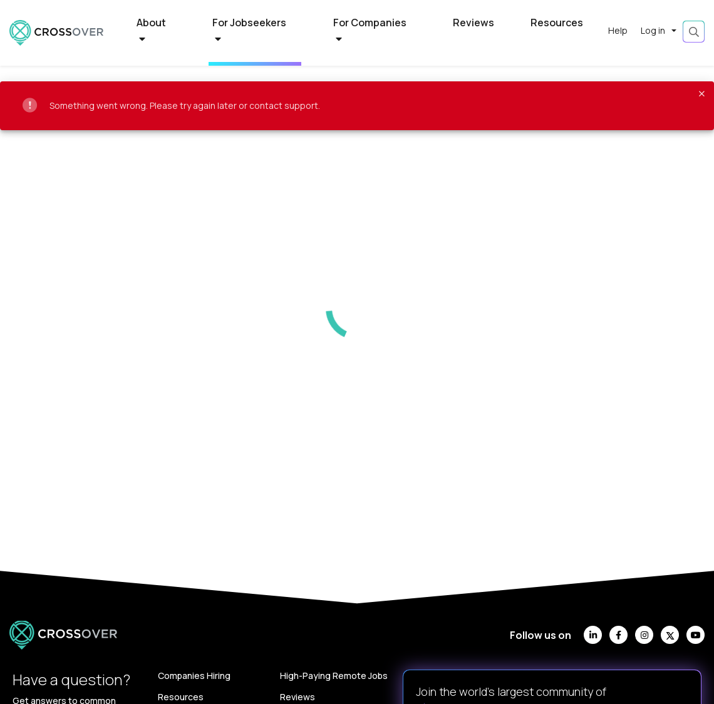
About (151, 30)
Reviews (473, 22)
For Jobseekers (249, 30)
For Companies (369, 30)
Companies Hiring (194, 675)
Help (618, 30)
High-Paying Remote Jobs (334, 675)
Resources (556, 22)
